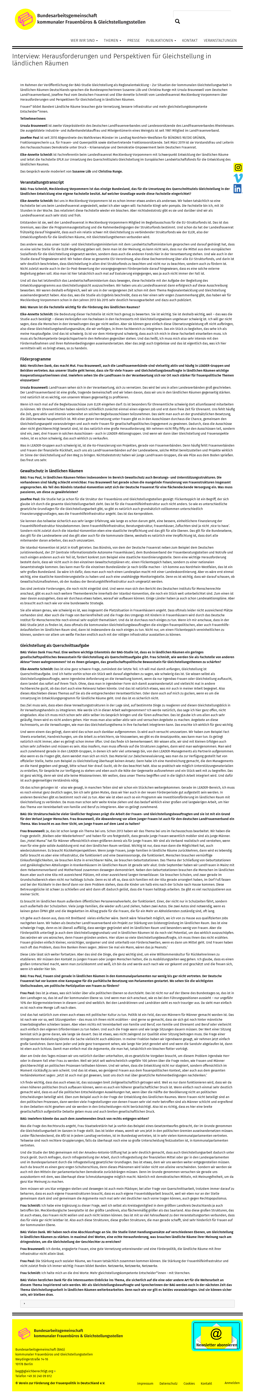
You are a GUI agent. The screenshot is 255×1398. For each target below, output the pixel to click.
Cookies (189, 1383)
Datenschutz (168, 1383)
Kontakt (190, 40)
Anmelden (232, 1383)
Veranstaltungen (220, 40)
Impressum (145, 1383)
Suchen (177, 21)
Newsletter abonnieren (216, 1345)
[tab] (127, 1304)
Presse (133, 40)
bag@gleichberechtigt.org (35, 1371)
